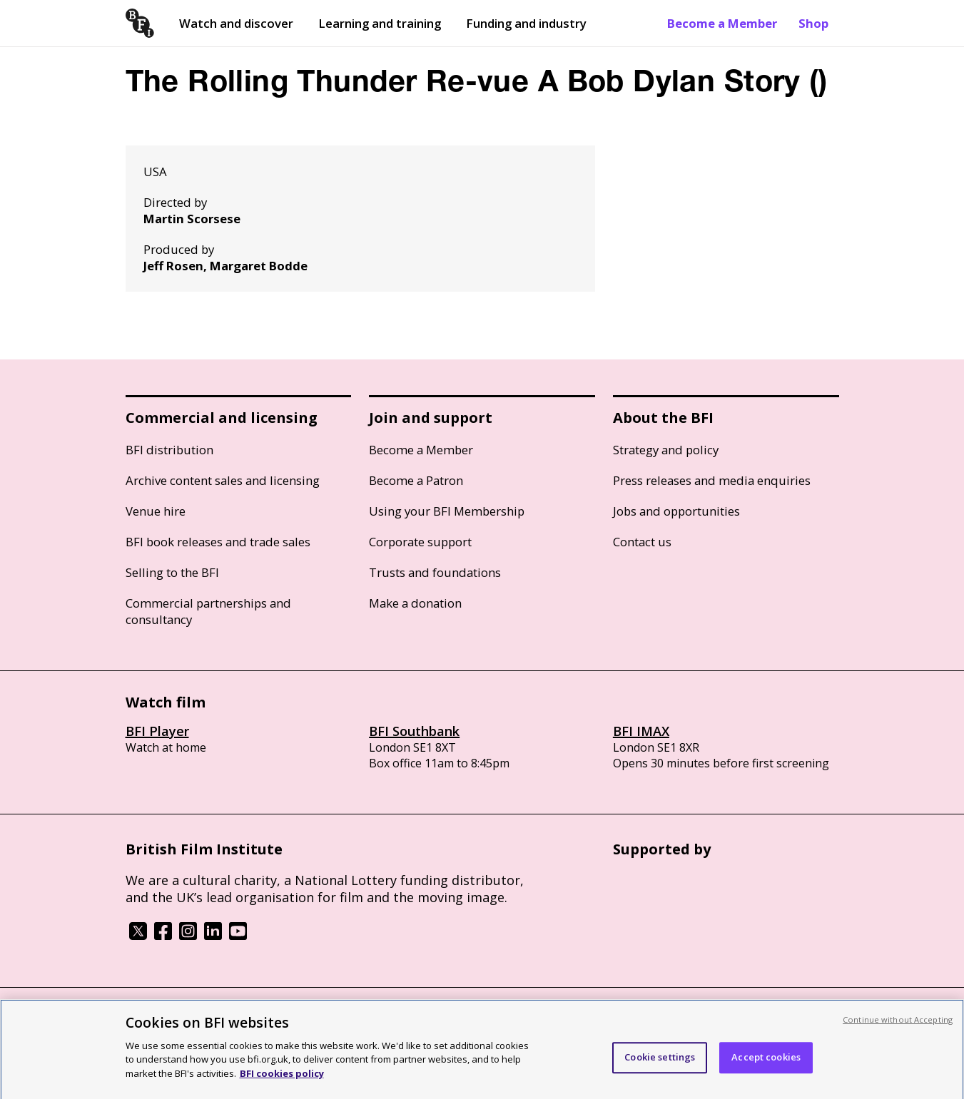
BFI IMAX (641, 731)
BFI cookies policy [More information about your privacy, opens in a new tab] (282, 1078)
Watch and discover (236, 23)
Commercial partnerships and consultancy (208, 611)
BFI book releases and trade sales (218, 541)
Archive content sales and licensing (223, 480)
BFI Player (157, 731)
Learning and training (379, 23)
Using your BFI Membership (446, 511)
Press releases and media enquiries (712, 480)
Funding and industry (526, 23)
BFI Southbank (414, 731)
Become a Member (722, 23)
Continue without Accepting (898, 1024)
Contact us (642, 541)
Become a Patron (416, 480)
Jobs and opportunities (676, 511)
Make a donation (415, 603)
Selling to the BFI (172, 572)
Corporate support (420, 541)
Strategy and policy (666, 449)
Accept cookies (766, 1061)
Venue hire (156, 511)
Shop (813, 23)
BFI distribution (169, 449)
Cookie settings (659, 1061)
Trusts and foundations (435, 572)
